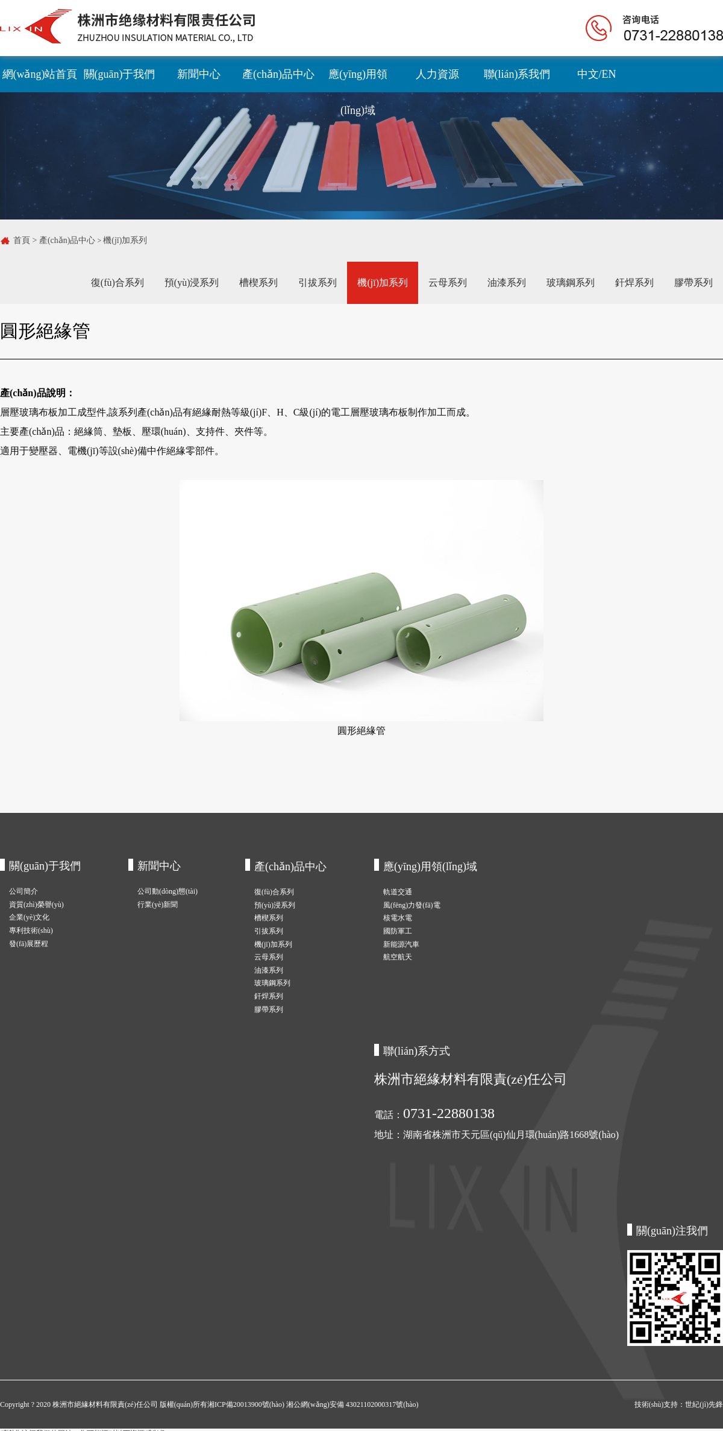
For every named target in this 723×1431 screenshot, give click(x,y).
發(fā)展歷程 (28, 944)
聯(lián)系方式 (416, 1051)
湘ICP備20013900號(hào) (246, 1404)
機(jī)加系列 (125, 240)
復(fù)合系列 (117, 282)
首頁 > (26, 240)
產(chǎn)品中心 (278, 74)
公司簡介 (23, 891)
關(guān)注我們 (672, 1231)
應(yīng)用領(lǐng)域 (357, 80)
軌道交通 (397, 892)
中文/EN (596, 74)
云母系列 (447, 282)
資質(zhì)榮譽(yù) (36, 904)
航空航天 (397, 957)
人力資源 (437, 74)
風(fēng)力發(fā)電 (411, 905)
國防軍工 (397, 931)
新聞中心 (199, 74)
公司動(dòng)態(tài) (167, 891)
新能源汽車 (401, 944)
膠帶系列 (693, 282)
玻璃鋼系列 (570, 282)
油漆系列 (506, 282)
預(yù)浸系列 (191, 282)
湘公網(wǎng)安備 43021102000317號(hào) (352, 1404)
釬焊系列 (634, 282)
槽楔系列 (258, 282)
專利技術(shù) (31, 930)
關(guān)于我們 (119, 74)
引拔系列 (317, 282)
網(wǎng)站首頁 (40, 74)
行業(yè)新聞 (157, 904)
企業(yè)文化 (29, 917)
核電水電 (397, 918)
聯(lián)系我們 (517, 74)
